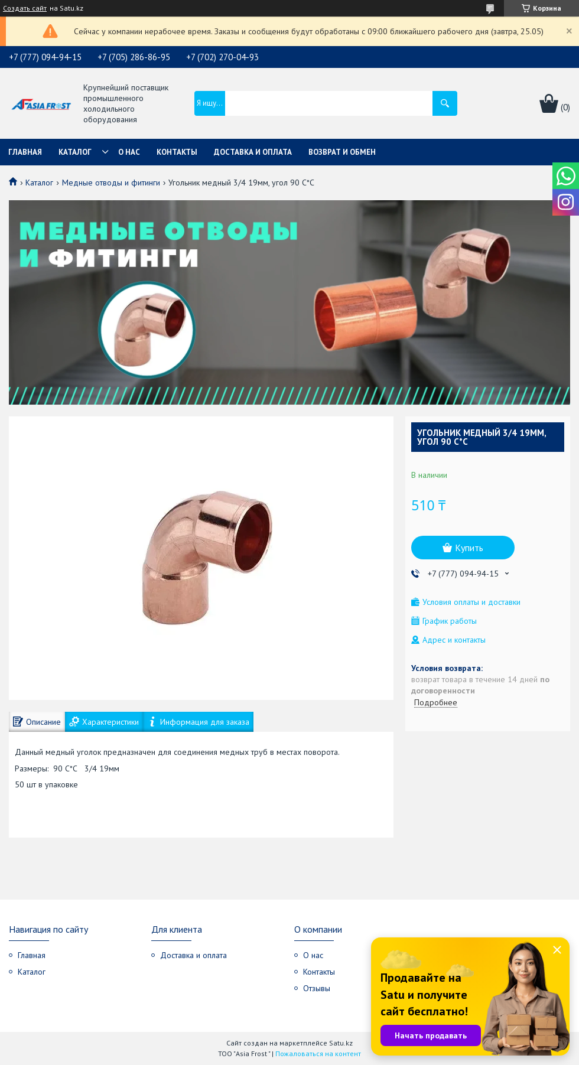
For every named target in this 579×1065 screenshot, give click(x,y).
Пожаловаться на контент (318, 1053)
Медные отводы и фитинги (111, 182)
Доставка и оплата (253, 152)
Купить (469, 547)
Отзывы (316, 988)
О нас (129, 152)
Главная (25, 152)
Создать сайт (25, 8)
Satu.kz (341, 1042)
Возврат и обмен (342, 152)
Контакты (177, 152)
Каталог (75, 152)
